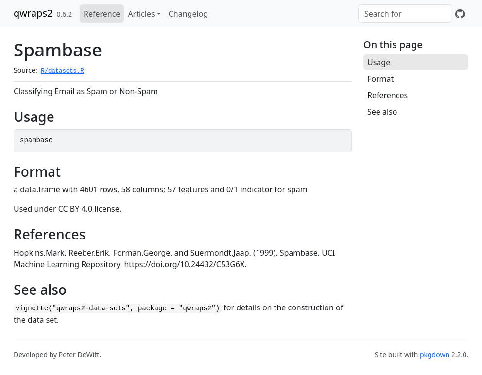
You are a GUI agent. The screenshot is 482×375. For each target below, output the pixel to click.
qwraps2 (33, 12)
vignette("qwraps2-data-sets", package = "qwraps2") (118, 308)
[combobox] (404, 13)
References (387, 95)
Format (380, 78)
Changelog (188, 13)
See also (382, 111)
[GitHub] (459, 13)
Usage (378, 62)
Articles (141, 13)
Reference (102, 13)
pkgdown (434, 354)
